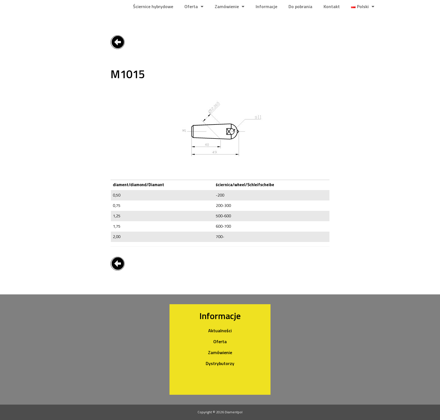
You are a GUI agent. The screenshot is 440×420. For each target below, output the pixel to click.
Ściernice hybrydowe (153, 6)
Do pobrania (300, 6)
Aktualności (220, 330)
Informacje (266, 6)
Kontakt (332, 6)
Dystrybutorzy (220, 363)
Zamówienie (229, 6)
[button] (118, 42)
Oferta (193, 6)
